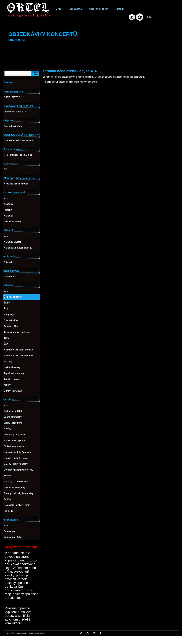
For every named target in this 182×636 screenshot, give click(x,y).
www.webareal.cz (37, 633)
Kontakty (120, 9)
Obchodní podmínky (98, 9)
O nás (58, 9)
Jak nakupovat (75, 9)
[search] (34, 73)
